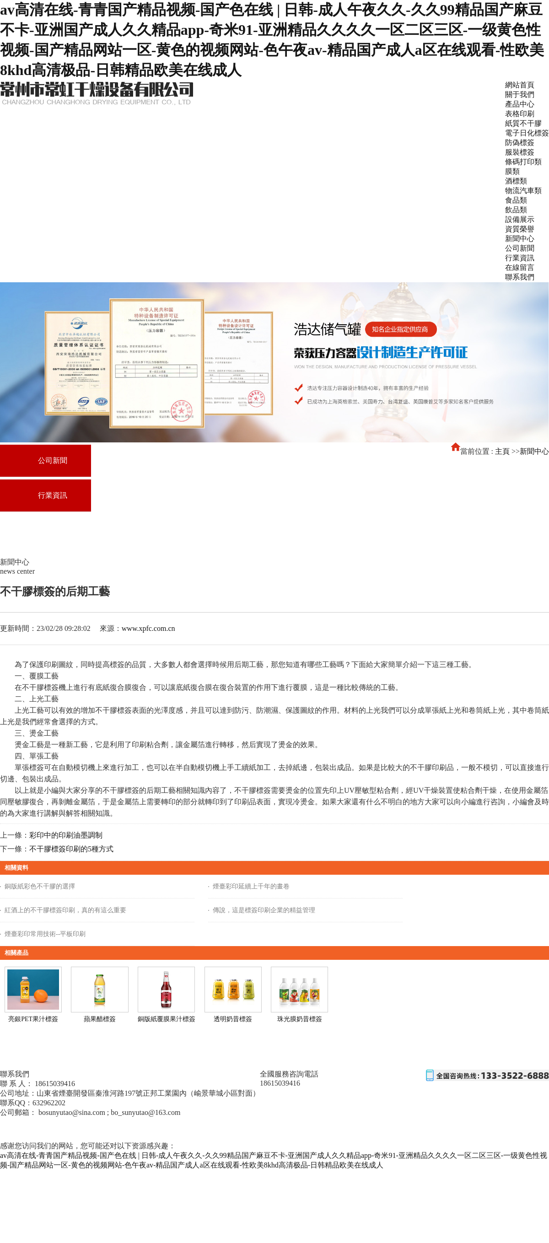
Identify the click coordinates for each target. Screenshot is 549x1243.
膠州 (184, 1129)
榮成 (168, 1129)
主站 (37, 1129)
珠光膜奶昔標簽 (299, 1019)
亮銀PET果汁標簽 (33, 1019)
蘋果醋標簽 (100, 1019)
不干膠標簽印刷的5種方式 (71, 849)
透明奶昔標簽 (233, 1019)
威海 (152, 1129)
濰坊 (53, 1129)
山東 (102, 1129)
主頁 (502, 451)
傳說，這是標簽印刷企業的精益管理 (264, 910)
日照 (201, 1129)
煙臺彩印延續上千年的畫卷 (251, 886)
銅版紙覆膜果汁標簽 (166, 1019)
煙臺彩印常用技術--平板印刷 (45, 934)
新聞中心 (534, 451)
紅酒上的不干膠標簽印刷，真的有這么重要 (65, 910)
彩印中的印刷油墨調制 (65, 835)
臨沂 (86, 1129)
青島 (135, 1129)
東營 (70, 1129)
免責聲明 (101, 1121)
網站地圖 (74, 1121)
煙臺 (119, 1129)
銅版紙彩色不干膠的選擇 (40, 886)
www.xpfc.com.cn (148, 628)
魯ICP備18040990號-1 (28, 1121)
